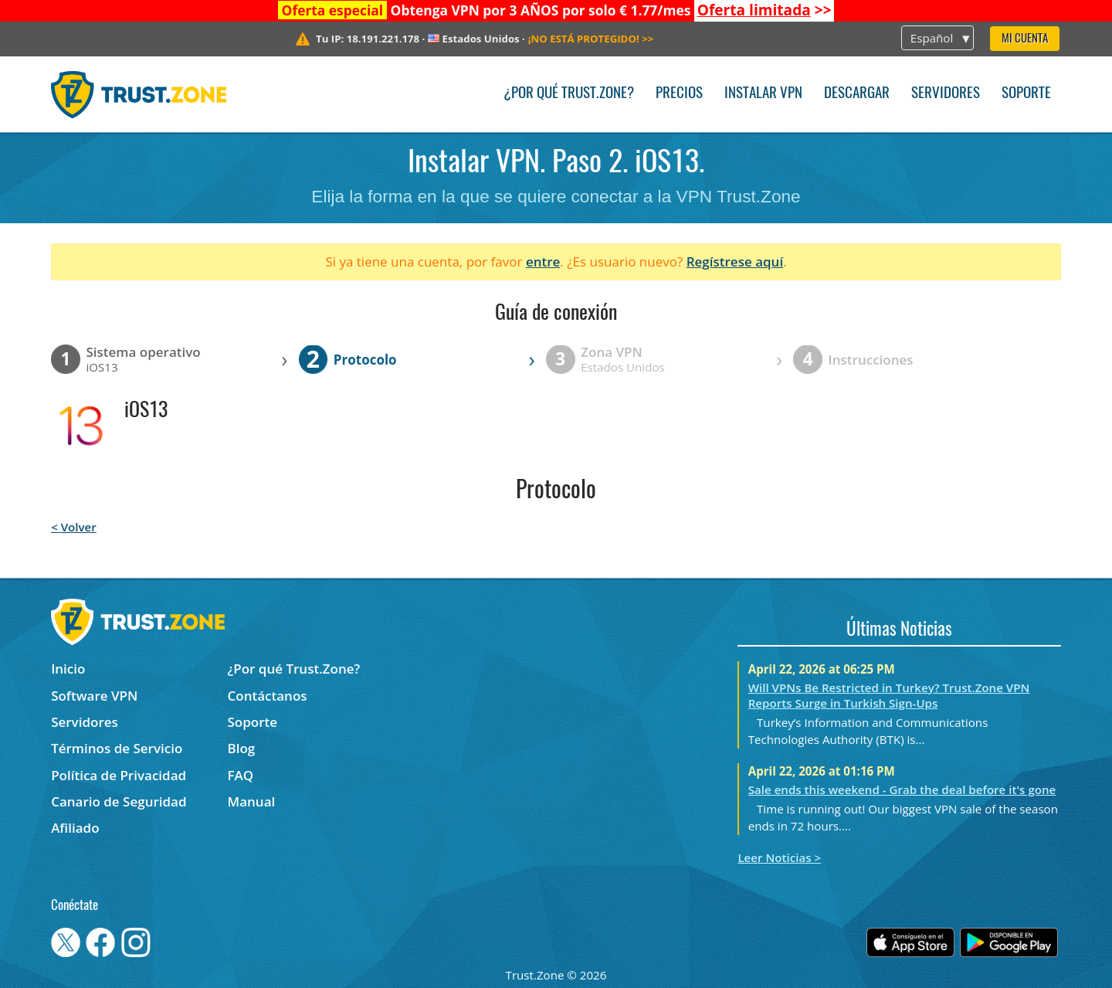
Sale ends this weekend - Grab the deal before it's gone (902, 789)
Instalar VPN (763, 94)
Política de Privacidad (118, 775)
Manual (252, 801)
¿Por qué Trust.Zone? (568, 94)
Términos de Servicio (116, 748)
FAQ (241, 775)
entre (543, 261)
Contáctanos (267, 696)
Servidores (945, 94)
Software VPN (94, 696)
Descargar (857, 94)
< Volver (74, 527)
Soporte (1026, 94)
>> (764, 10)
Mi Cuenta (1025, 39)
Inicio (68, 668)
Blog (242, 748)
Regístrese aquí (735, 261)
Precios (679, 94)
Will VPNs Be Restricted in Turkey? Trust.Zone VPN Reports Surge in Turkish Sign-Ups (889, 695)
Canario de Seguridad (118, 801)
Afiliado (75, 828)
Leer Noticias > (779, 857)
